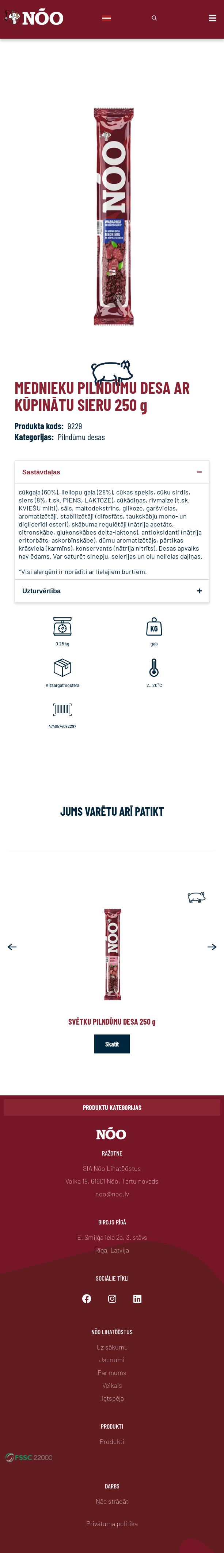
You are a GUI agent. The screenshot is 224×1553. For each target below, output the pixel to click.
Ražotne (112, 1153)
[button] (11, 947)
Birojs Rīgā (112, 1222)
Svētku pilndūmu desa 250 (112, 1021)
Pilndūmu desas (81, 436)
